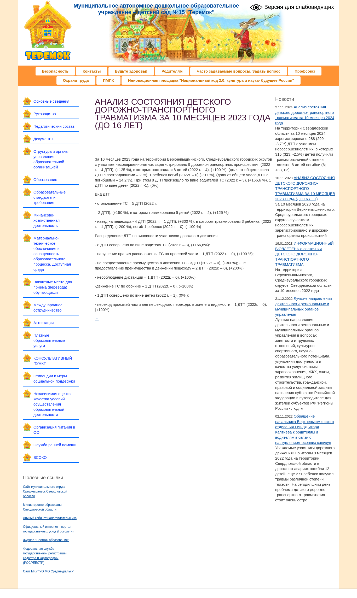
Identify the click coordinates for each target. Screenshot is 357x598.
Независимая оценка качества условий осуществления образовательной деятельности (52, 404)
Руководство (44, 114)
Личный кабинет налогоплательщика (50, 518)
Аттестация (43, 323)
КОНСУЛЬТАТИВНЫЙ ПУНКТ (52, 361)
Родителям (172, 71)
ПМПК (108, 80)
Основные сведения (51, 101)
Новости (284, 99)
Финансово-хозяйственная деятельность (46, 220)
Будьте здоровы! (131, 71)
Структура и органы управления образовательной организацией (50, 159)
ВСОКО (40, 457)
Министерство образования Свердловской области (43, 507)
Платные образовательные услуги (49, 340)
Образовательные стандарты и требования (49, 197)
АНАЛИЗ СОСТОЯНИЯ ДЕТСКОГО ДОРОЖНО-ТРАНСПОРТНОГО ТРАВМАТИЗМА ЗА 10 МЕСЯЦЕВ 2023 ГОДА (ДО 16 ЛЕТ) (305, 188)
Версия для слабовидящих (292, 7)
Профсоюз (305, 71)
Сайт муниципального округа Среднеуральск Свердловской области (45, 491)
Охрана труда (76, 80)
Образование (45, 180)
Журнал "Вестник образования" (46, 540)
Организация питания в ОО (54, 430)
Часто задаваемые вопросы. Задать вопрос (239, 71)
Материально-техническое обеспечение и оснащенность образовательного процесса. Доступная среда (52, 254)
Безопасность (55, 71)
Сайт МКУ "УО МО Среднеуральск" (48, 571)
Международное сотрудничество (47, 307)
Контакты (92, 71)
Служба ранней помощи (54, 445)
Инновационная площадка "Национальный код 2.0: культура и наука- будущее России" (211, 80)
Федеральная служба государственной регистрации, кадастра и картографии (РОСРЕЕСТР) (45, 556)
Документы (43, 139)
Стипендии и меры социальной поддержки (54, 378)
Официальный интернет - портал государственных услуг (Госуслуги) (48, 529)
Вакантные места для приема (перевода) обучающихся (52, 287)
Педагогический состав (53, 126)
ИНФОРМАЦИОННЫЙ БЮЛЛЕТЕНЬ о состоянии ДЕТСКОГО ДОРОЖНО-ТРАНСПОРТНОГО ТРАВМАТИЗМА (304, 254)
